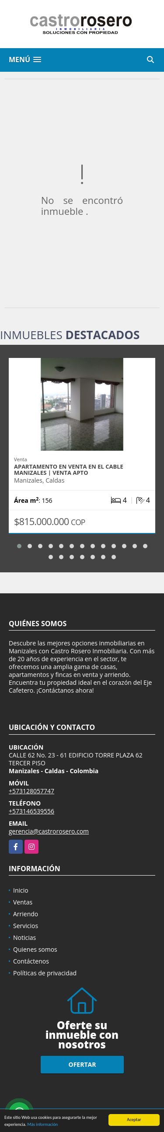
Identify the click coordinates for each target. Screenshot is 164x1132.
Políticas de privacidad (45, 973)
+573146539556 (31, 811)
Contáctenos (31, 961)
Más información (42, 1125)
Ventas (22, 902)
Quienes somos (35, 949)
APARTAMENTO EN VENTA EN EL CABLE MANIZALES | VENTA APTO (68, 469)
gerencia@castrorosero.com (49, 831)
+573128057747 (31, 791)
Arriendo (25, 914)
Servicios (25, 926)
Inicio (20, 890)
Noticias (24, 937)
